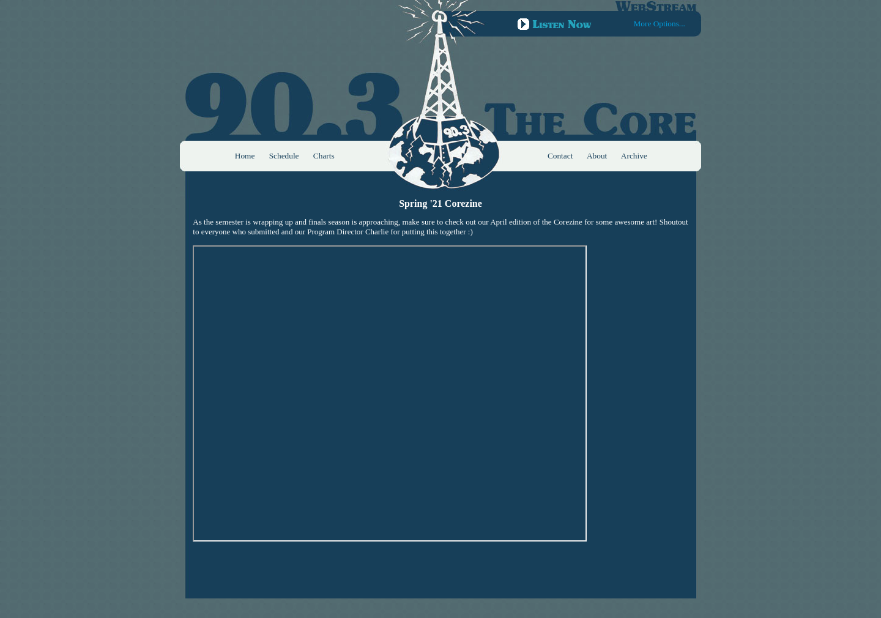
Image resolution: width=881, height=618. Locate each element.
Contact (560, 155)
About (597, 155)
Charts (324, 155)
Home (245, 155)
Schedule (284, 155)
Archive (634, 155)
